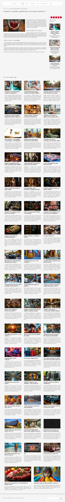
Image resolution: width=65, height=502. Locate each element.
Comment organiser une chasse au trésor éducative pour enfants (55, 64)
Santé (38, 3)
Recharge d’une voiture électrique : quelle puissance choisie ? (13, 261)
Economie (26, 3)
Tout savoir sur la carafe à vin (51, 453)
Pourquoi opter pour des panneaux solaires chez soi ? (13, 430)
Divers (51, 3)
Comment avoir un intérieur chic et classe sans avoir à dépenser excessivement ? (52, 213)
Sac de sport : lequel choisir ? (31, 358)
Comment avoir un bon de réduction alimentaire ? (11, 236)
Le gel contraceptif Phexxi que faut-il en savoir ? (51, 164)
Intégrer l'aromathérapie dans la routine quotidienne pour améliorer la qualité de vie (13, 165)
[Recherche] (16, 4)
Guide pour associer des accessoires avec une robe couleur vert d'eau (52, 141)
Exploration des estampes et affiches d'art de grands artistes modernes (51, 117)
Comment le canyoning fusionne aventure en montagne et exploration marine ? (54, 33)
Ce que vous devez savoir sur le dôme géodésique (31, 406)
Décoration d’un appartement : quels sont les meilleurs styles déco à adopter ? (32, 431)
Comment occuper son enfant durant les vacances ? (46, 483)
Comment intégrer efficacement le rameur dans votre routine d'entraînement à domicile (32, 165)
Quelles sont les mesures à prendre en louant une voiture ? (52, 406)
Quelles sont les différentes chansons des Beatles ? (11, 310)
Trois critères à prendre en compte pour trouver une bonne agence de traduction (52, 360)
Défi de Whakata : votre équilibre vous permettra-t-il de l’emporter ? (13, 140)
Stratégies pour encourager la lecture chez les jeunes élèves (31, 140)
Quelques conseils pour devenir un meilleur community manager (32, 310)
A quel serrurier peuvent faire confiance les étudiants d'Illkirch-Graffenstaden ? (55, 48)
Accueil (4, 8)
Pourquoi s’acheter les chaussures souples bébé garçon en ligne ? (52, 285)
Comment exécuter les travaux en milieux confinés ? (51, 188)
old (25, 453)
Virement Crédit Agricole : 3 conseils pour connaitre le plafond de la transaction (52, 311)
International (33, 3)
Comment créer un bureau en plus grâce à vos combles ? (12, 212)
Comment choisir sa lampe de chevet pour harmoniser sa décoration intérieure (31, 117)
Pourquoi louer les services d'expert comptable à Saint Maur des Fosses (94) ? (13, 286)
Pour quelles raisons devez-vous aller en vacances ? (12, 454)
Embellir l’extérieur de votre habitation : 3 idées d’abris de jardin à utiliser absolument (31, 383)
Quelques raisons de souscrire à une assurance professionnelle (51, 335)
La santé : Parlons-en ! (49, 236)
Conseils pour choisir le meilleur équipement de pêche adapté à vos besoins (13, 117)
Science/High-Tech (44, 3)
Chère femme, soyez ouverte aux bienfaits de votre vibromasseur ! (51, 430)
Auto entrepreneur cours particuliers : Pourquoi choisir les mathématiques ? (32, 189)
